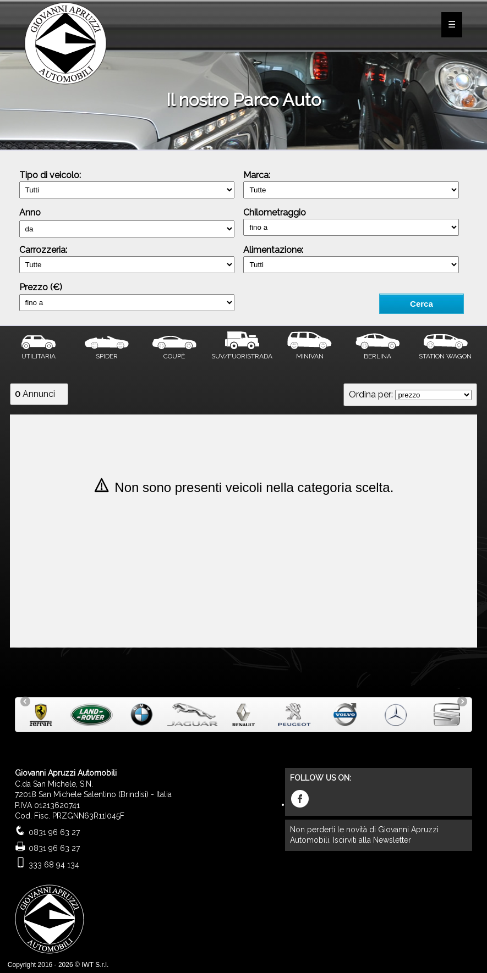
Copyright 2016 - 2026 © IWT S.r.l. (58, 965)
